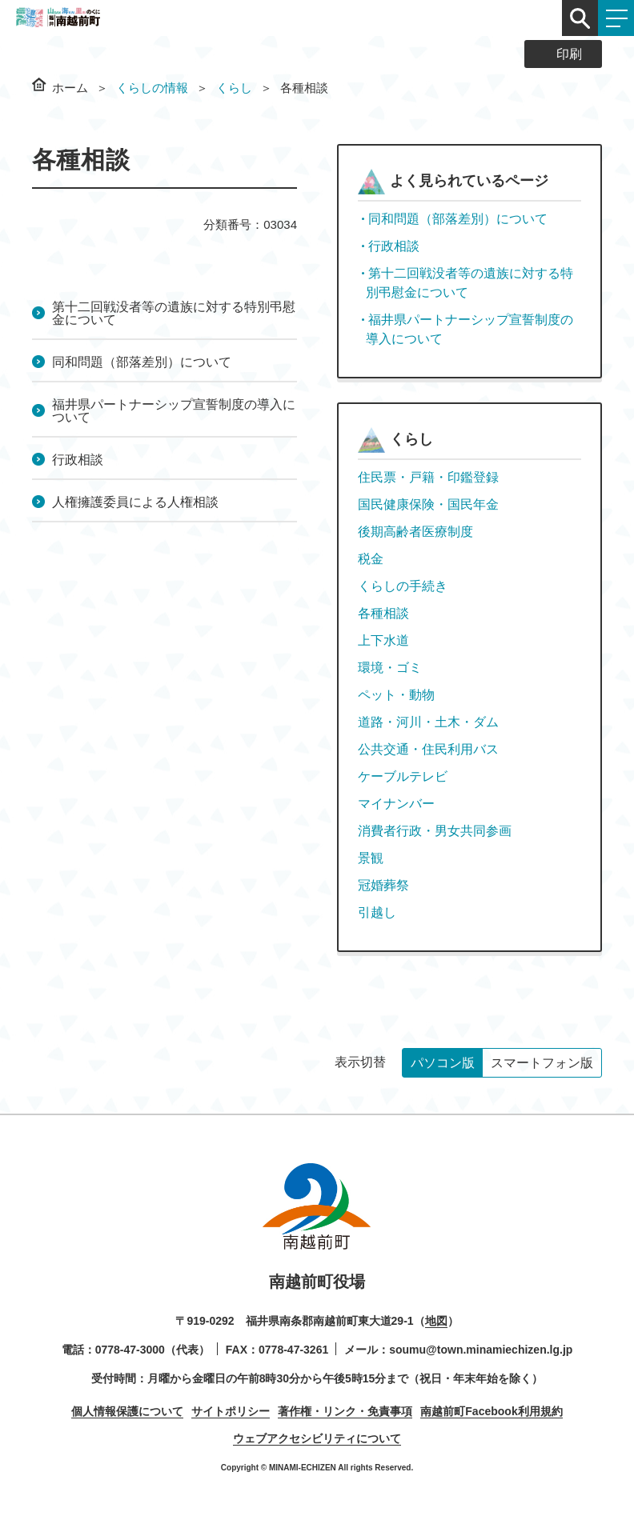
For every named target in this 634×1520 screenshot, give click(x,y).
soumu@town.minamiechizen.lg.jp (480, 1349)
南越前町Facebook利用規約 (491, 1411)
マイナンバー (396, 803)
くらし (234, 87)
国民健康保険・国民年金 (428, 504)
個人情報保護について (127, 1411)
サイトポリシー (230, 1411)
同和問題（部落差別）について (141, 362)
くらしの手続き (402, 586)
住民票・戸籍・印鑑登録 (428, 477)
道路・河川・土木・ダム (428, 722)
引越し (377, 912)
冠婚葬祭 (383, 885)
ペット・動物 (396, 695)
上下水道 (383, 640)
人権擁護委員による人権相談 (135, 502)
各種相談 (383, 613)
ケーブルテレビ (402, 776)
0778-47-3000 (130, 1349)
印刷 (569, 54)
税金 (370, 559)
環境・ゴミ (390, 667)
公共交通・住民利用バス (428, 749)
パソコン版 (443, 1063)
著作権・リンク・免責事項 (345, 1411)
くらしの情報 (152, 87)
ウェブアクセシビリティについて (317, 1438)
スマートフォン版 (542, 1063)
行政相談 (77, 459)
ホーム (70, 87)
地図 (436, 1320)
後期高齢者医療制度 (415, 531)
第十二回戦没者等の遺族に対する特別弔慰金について (173, 313)
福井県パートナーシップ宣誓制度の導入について (173, 411)
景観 (370, 858)
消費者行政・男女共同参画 (435, 831)
